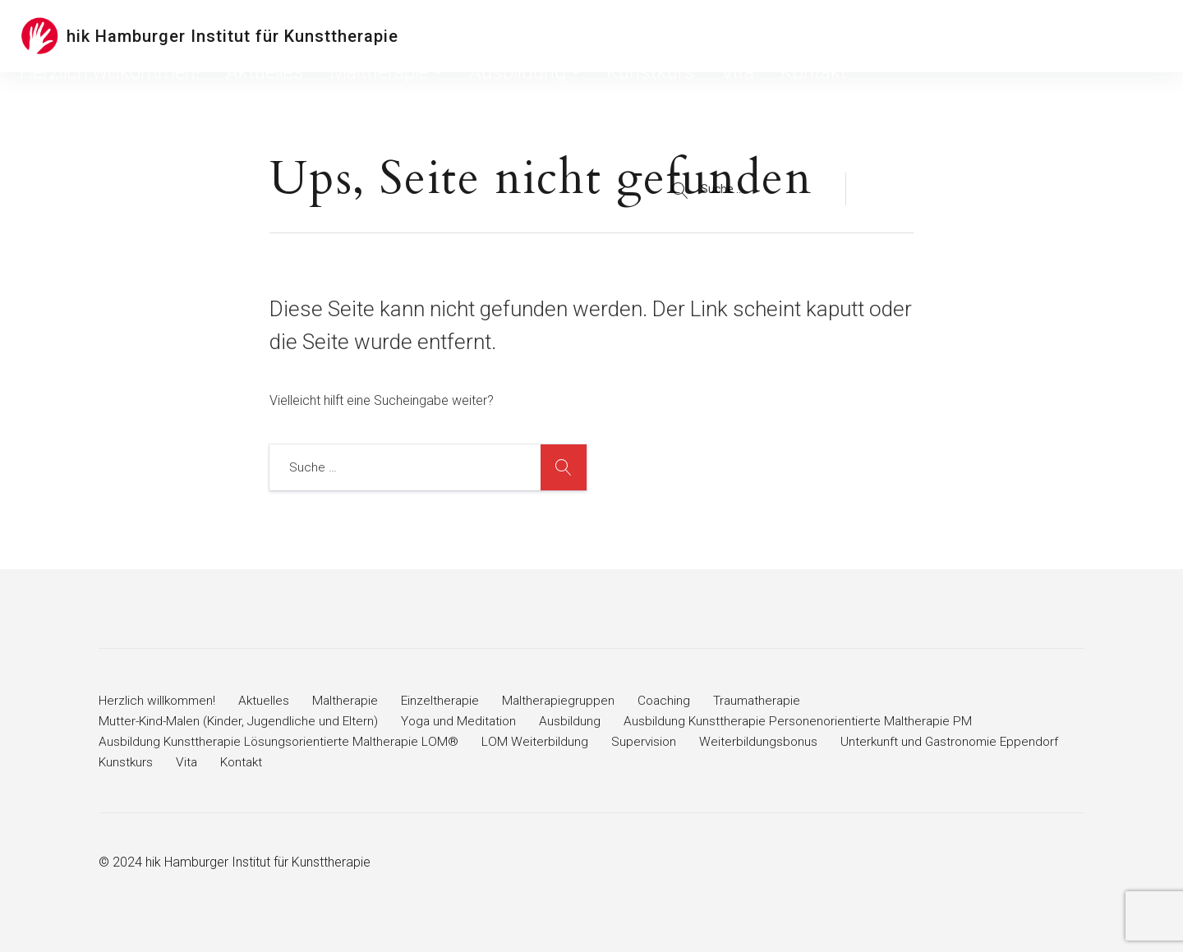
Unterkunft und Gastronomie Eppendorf (211, 762)
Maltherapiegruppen (566, 700)
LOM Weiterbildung (539, 741)
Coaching (674, 700)
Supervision (648, 741)
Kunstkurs (863, 36)
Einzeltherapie (446, 700)
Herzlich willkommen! (506, 36)
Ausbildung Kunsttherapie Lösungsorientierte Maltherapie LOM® (281, 741)
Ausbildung (781, 36)
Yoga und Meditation (465, 721)
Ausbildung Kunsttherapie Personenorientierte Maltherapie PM (808, 721)
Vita (919, 36)
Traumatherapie (769, 700)
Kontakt (969, 36)
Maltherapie (687, 36)
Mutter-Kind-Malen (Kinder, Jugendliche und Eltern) (241, 721)
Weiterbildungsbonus (763, 741)
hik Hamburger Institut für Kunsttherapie (232, 36)
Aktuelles (605, 36)
